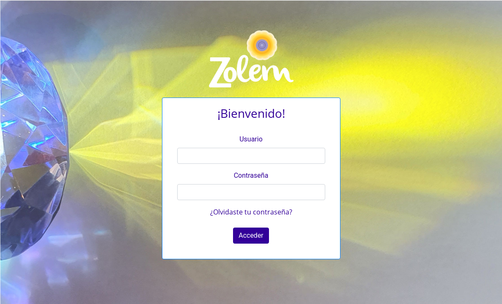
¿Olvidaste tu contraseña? (251, 212)
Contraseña (251, 175)
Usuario (251, 139)
